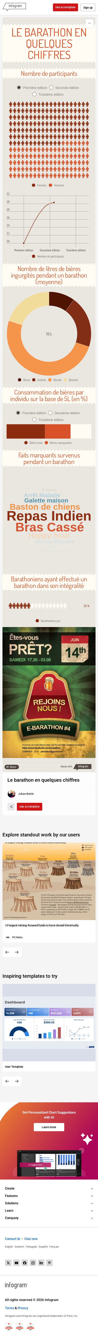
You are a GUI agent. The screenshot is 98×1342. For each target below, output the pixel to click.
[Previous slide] (7, 952)
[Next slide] (17, 952)
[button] (40, 185)
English (9, 1246)
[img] (49, 124)
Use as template (65, 7)
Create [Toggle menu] (9, 1188)
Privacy (23, 1308)
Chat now (31, 1239)
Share (13, 767)
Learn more (49, 1127)
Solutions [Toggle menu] (11, 1203)
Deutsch (19, 1246)
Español (43, 1246)
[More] (89, 23)
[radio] (33, 87)
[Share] (11, 807)
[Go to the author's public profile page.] (20, 794)
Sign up (88, 7)
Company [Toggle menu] (12, 1218)
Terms (9, 1308)
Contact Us (12, 1239)
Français (54, 1246)
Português (31, 1246)
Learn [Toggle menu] (9, 1211)
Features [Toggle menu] (11, 1196)
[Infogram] (14, 7)
